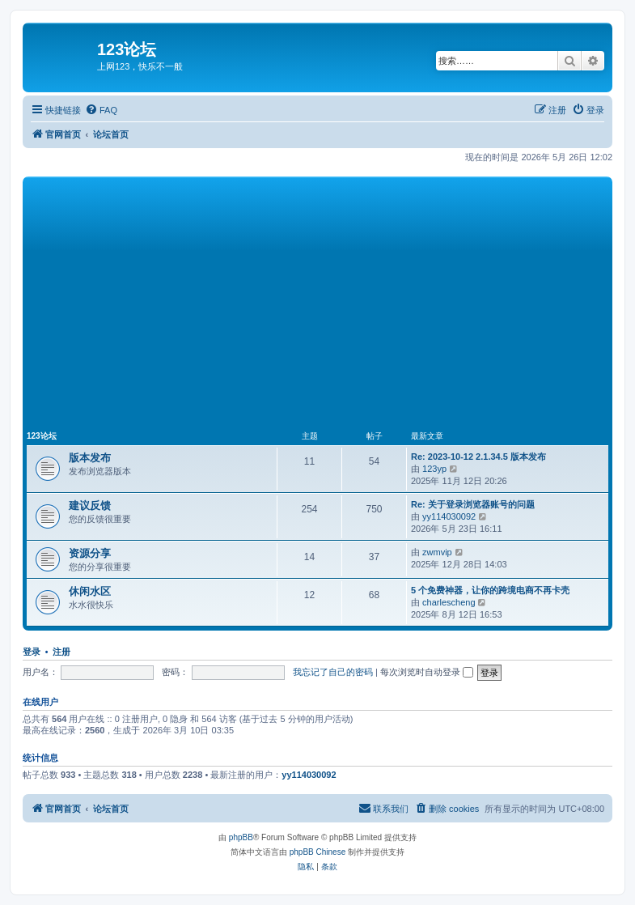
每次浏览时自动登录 (426, 672)
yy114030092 (449, 516)
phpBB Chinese (318, 852)
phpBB (241, 837)
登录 (31, 651)
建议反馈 (90, 505)
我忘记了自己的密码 (333, 672)
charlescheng (448, 602)
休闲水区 (90, 591)
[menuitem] (101, 110)
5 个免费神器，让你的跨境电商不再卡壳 (490, 590)
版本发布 (90, 458)
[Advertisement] (331, 302)
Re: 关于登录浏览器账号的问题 (473, 504)
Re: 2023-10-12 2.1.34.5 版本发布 (478, 456)
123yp (434, 469)
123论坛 (42, 435)
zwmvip (437, 552)
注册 (61, 651)
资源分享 (90, 553)
